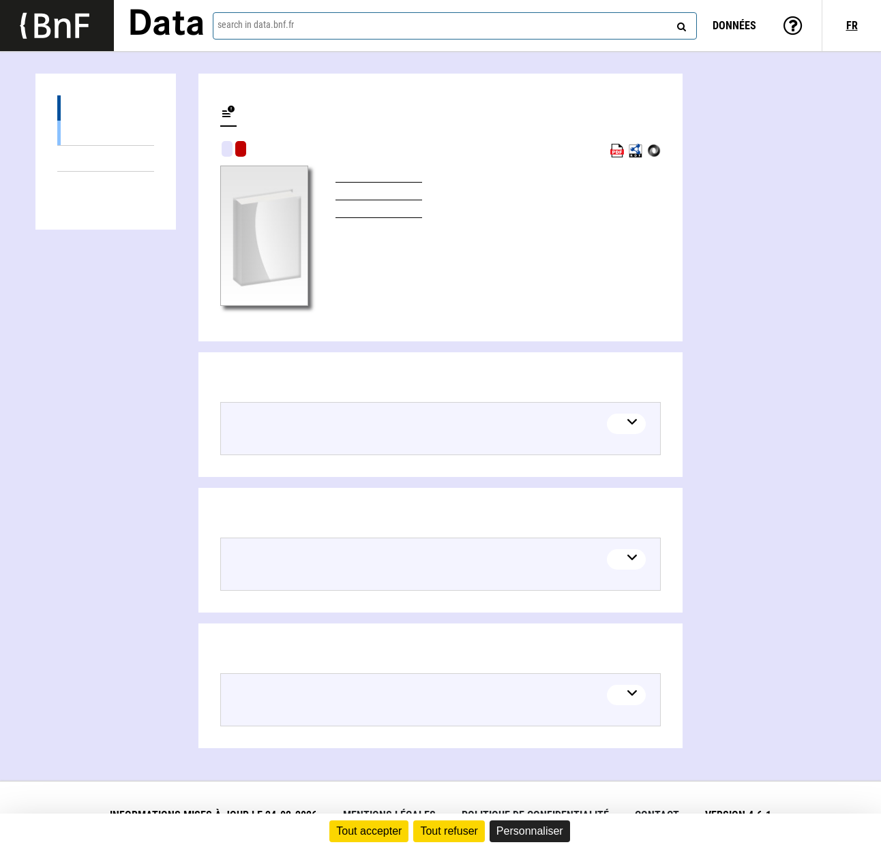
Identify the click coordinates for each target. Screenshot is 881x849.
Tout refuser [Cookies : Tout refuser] (448, 831)
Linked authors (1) (106, 184)
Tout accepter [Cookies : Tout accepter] (369, 831)
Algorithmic (240, 149)
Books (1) (106, 132)
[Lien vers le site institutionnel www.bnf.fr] (57, 25)
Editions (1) (106, 108)
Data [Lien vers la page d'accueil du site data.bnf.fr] (166, 25)
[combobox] (455, 26)
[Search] (680, 24)
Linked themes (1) (106, 158)
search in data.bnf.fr (256, 24)
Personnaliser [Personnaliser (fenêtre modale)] (529, 831)
